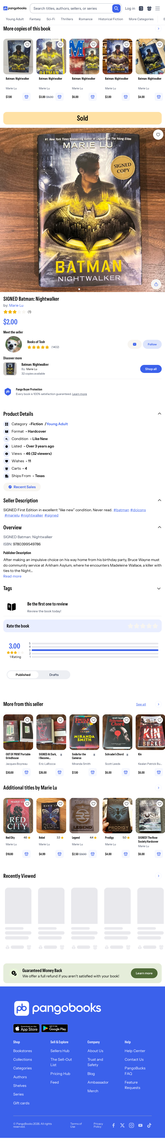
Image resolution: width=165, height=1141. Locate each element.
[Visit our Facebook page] (113, 1125)
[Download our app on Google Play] (54, 1028)
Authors (20, 1077)
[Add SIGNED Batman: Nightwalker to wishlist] (158, 134)
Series (18, 1094)
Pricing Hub (60, 1073)
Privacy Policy (98, 1125)
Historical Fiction (110, 19)
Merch (92, 1091)
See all (154, 704)
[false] (135, 344)
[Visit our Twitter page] (122, 1125)
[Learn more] (144, 973)
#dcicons (138, 510)
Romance (86, 19)
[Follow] (152, 344)
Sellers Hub (59, 1051)
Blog (91, 1073)
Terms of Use (76, 1125)
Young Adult (15, 19)
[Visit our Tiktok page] (149, 1125)
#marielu (12, 515)
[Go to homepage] (14, 8)
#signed (51, 515)
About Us (95, 1051)
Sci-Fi (51, 19)
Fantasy (35, 19)
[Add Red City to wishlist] (27, 803)
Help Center (135, 1051)
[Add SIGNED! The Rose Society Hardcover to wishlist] (159, 803)
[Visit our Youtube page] (140, 1125)
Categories (22, 1068)
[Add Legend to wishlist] (93, 803)
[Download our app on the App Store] (26, 1028)
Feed (54, 1082)
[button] (82, 414)
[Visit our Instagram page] (131, 1125)
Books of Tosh (36, 342)
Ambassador (98, 1082)
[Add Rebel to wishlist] (60, 803)
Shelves (19, 1085)
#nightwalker (32, 515)
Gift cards (21, 1103)
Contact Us (134, 1059)
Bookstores (22, 1051)
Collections (22, 1059)
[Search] (116, 8)
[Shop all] (151, 369)
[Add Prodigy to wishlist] (126, 803)
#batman (121, 510)
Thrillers (67, 19)
